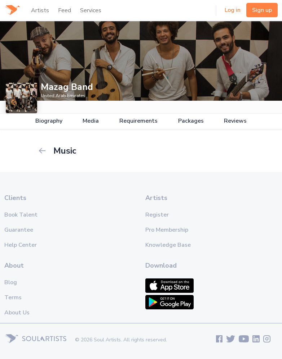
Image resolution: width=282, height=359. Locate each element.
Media (91, 121)
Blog (10, 282)
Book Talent (21, 214)
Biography (48, 121)
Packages (191, 121)
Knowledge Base (168, 245)
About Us (17, 312)
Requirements (138, 121)
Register (157, 214)
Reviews (235, 121)
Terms (13, 297)
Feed (64, 10)
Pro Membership (166, 229)
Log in (233, 10)
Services (90, 10)
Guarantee (18, 229)
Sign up (262, 10)
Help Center (20, 245)
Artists (40, 10)
